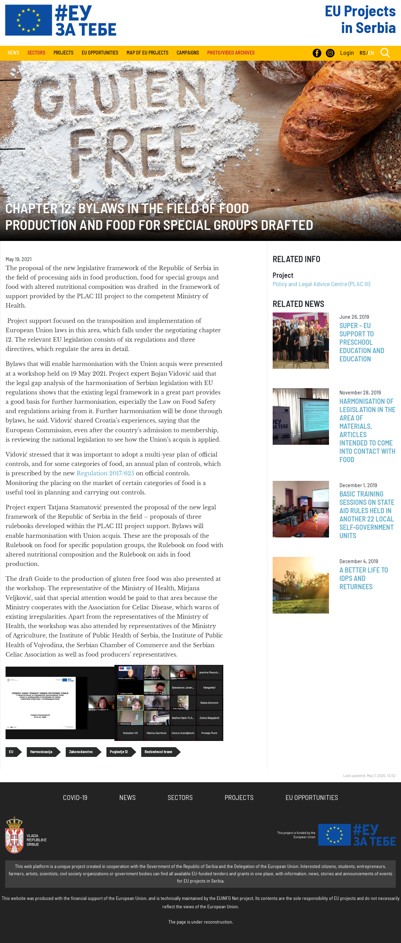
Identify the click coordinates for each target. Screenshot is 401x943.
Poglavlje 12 (119, 752)
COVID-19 (75, 797)
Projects (63, 53)
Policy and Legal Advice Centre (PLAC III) (321, 284)
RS (363, 53)
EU (11, 752)
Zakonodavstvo (81, 752)
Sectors (180, 797)
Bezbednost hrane (158, 752)
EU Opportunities (100, 53)
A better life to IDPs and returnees (363, 579)
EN (371, 53)
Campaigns (188, 53)
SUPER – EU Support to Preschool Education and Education (361, 343)
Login (347, 53)
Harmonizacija (41, 752)
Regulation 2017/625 (106, 473)
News (13, 53)
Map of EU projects (147, 53)
